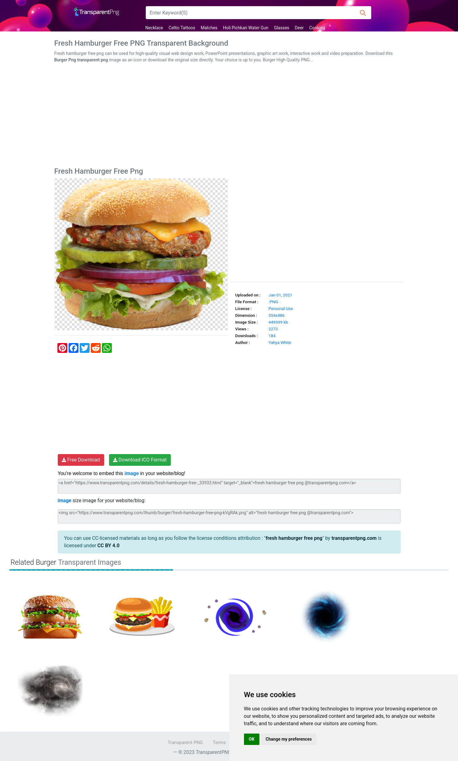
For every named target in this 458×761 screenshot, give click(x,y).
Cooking (317, 27)
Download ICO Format (140, 460)
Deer (299, 27)
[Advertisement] (229, 116)
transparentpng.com (353, 538)
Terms (219, 742)
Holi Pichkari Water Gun (245, 27)
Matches (209, 27)
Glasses (281, 27)
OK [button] (252, 739)
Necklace (154, 27)
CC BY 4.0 (108, 545)
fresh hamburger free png (294, 538)
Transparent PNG (185, 742)
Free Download (81, 460)
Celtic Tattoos (182, 27)
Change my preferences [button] (289, 739)
